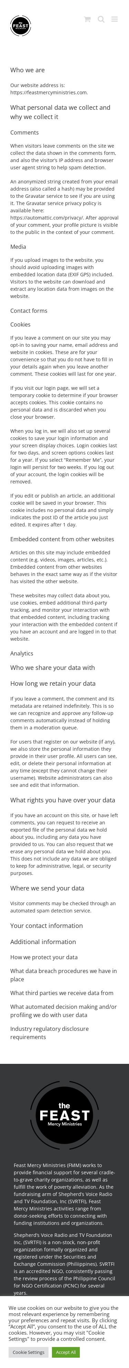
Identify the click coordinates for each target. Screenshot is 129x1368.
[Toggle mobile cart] (87, 19)
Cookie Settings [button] (28, 1352)
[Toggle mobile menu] (115, 19)
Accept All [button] (66, 1352)
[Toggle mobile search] (101, 19)
